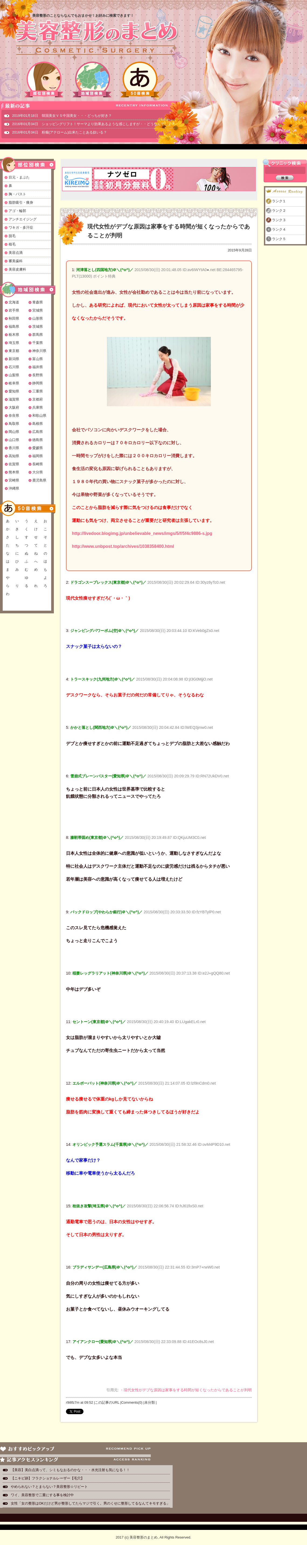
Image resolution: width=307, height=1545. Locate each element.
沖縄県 (14, 488)
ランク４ (279, 229)
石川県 (14, 367)
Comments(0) (131, 1402)
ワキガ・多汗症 (21, 227)
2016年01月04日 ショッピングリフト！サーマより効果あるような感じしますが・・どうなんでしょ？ (93, 124)
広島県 (37, 432)
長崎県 (37, 464)
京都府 (37, 399)
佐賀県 (14, 464)
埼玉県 (14, 343)
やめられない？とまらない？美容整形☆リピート (51, 1487)
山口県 (14, 440)
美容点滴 (16, 253)
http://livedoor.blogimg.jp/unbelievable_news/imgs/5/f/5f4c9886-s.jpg (142, 533)
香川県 (14, 448)
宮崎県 (14, 480)
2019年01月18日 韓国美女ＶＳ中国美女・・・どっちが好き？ (62, 116)
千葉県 (37, 343)
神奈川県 (39, 351)
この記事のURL (107, 1402)
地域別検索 (92, 79)
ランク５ (279, 239)
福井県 (37, 367)
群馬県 (37, 335)
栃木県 (14, 335)
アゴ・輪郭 (17, 211)
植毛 (12, 244)
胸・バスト (17, 194)
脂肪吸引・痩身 (21, 202)
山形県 (37, 318)
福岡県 (37, 456)
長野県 (37, 375)
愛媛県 (37, 448)
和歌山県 (39, 415)
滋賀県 (14, 399)
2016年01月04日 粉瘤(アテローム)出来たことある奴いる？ (59, 132)
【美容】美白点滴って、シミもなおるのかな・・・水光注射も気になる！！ (70, 1470)
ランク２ (279, 210)
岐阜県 (14, 383)
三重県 (37, 391)
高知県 (14, 456)
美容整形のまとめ (96, 38)
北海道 (14, 302)
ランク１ (279, 201)
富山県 (37, 359)
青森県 (37, 302)
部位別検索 (44, 79)
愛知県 (14, 391)
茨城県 (37, 326)
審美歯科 (16, 261)
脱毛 (12, 236)
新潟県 (14, 359)
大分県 (37, 472)
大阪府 (14, 407)
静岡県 (37, 383)
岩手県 (14, 310)
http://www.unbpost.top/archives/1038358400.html (123, 546)
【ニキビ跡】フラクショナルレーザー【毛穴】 (47, 1478)
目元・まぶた (19, 177)
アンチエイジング (23, 219)
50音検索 (140, 79)
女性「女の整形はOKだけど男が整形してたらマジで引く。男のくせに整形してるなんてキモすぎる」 (90, 1503)
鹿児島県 (39, 480)
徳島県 (37, 440)
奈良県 (14, 415)
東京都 (14, 351)
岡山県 (14, 432)
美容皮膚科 (17, 269)
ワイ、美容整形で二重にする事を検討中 (42, 1495)
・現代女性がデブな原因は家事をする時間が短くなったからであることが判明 (186, 1390)
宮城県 (37, 310)
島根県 (37, 424)
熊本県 (14, 472)
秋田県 (14, 318)
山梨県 (14, 375)
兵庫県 (37, 407)
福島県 (14, 326)
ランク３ (279, 220)
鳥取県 (14, 424)
